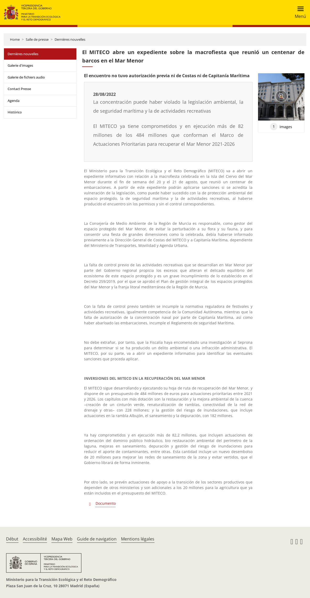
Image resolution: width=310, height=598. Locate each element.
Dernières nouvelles (70, 39)
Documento (106, 503)
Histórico (15, 112)
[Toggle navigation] (298, 12)
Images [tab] (281, 126)
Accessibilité (35, 539)
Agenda (13, 100)
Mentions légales (137, 539)
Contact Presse (19, 88)
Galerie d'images (20, 65)
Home (15, 39)
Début (12, 539)
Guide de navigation (97, 539)
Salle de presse (37, 39)
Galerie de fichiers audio (26, 77)
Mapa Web (61, 539)
